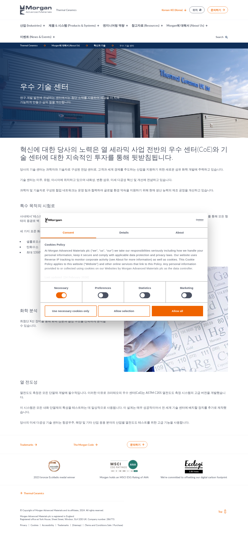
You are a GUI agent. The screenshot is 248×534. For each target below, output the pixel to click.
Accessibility (48, 525)
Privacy (23, 525)
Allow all (177, 311)
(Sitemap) (76, 525)
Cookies (34, 525)
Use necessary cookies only (70, 311)
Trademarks (63, 525)
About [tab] (180, 232)
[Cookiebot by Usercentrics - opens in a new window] (187, 220)
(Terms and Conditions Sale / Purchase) (104, 525)
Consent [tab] (68, 232)
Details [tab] (124, 232)
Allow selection (124, 311)
